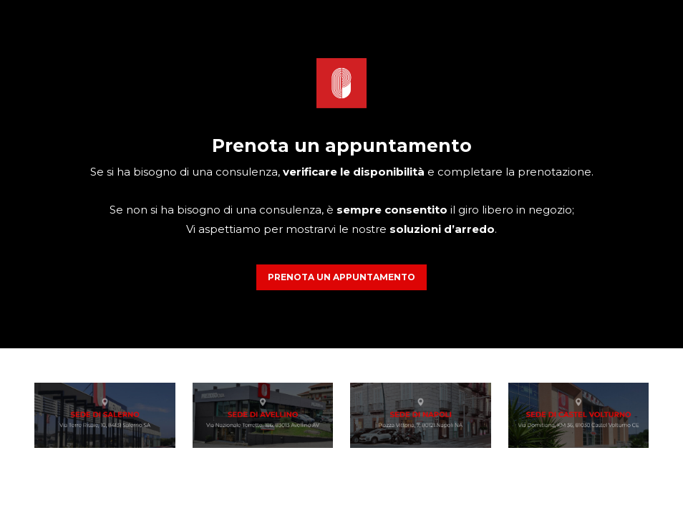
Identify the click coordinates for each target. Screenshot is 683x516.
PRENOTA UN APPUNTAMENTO (341, 277)
